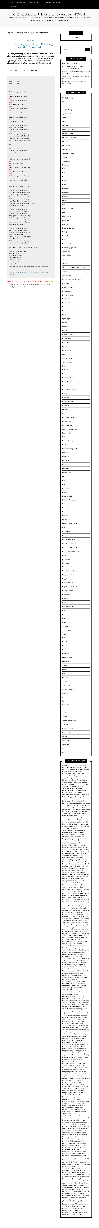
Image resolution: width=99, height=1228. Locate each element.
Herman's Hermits (68, 378)
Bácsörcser (66, 165)
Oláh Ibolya (66, 622)
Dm (15, 153)
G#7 (10, 165)
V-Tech (64, 736)
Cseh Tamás (66, 275)
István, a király (67, 425)
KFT (63, 476)
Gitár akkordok (14, 6)
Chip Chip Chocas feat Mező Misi (73, 267)
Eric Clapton (66, 330)
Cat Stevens (66, 256)
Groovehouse (67, 362)
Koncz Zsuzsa (67, 508)
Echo (64, 307)
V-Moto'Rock (66, 732)
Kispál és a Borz (67, 496)
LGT (63, 527)
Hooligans (65, 397)
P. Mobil (65, 642)
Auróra (64, 157)
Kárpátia (65, 453)
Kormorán (65, 516)
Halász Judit (66, 370)
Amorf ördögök (67, 133)
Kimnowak (66, 488)
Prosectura (66, 661)
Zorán (64, 752)
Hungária (65, 405)
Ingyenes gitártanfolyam (17, 2)
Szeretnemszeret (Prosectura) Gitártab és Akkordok (74, 67)
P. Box (64, 638)
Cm (10, 90)
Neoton (65, 598)
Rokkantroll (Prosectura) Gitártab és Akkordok (75, 83)
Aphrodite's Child (68, 153)
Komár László (67, 504)
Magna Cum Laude (69, 543)
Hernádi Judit (67, 382)
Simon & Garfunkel (68, 689)
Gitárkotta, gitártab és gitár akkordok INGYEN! (49, 14)
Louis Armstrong (68, 531)
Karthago (65, 456)
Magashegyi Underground (71, 539)
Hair (63, 366)
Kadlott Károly (67, 433)
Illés (63, 413)
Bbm (10, 106)
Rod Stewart (66, 677)
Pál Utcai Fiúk (67, 646)
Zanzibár (65, 748)
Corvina (65, 271)
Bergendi (65, 188)
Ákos (64, 118)
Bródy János (66, 240)
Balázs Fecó (66, 173)
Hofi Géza (65, 393)
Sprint (64, 701)
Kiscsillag (31, 41)
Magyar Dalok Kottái (35, 2)
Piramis (64, 650)
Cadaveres (66, 252)
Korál (64, 512)
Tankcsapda (66, 709)
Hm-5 (11, 94)
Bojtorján (65, 220)
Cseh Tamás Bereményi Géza (72, 279)
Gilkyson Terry (67, 358)
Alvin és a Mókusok (69, 129)
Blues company (67, 208)
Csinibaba (65, 283)
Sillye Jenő (66, 685)
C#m (10, 111)
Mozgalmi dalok (67, 575)
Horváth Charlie (67, 401)
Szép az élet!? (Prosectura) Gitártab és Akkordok (76, 72)
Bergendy (65, 192)
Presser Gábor (67, 657)
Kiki (63, 484)
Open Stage (66, 630)
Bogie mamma (67, 216)
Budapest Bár (67, 244)
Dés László (66, 303)
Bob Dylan (66, 212)
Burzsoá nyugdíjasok (69, 248)
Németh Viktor (67, 591)
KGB (63, 480)
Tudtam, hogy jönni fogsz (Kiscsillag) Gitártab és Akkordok (31, 46)
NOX (64, 610)
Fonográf (65, 342)
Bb (10, 148)
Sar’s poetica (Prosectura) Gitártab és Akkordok (75, 78)
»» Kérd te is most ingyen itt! (28, 287)
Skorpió (65, 693)
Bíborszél (65, 196)
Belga (64, 185)
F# (10, 115)
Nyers (64, 614)
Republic (65, 669)
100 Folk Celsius (67, 98)
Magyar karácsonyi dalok (71, 551)
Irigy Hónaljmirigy (68, 417)
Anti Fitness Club (68, 149)
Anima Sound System (69, 137)
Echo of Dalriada (68, 311)
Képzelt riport (67, 468)
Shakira (64, 681)
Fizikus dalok (66, 338)
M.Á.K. (64, 535)
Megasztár (66, 563)
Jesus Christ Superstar (70, 429)
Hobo (64, 386)
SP (63, 697)
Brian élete (66, 236)
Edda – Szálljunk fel (69, 63)
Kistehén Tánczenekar (70, 500)
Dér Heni (65, 299)
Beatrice (65, 181)
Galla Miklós (66, 350)
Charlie (64, 263)
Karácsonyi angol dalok (70, 449)
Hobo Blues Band (68, 389)
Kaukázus (65, 460)
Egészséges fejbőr (68, 319)
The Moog (65, 717)
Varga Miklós (66, 740)
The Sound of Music (69, 721)
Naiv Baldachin (67, 583)
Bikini (64, 200)
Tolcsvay (65, 724)
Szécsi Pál (65, 705)
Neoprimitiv (66, 594)
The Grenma (66, 713)
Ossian (64, 634)
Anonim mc (66, 145)
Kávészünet (66, 464)
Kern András (66, 472)
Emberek (65, 326)
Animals (65, 141)
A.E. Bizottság (67, 110)
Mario (64, 555)
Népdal (65, 602)
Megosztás (76, 37)
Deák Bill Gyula (67, 287)
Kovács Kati (66, 520)
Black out (65, 204)
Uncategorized (67, 728)
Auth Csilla (66, 161)
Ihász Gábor (66, 409)
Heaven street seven (69, 374)
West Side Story (67, 744)
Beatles (65, 177)
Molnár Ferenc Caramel (70, 571)
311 (63, 106)
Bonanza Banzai (68, 228)
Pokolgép (65, 654)
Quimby (65, 665)
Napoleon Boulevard (69, 587)
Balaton (65, 169)
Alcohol (65, 125)
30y (63, 102)
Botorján (65, 232)
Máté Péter (66, 559)
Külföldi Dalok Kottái (53, 2)
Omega (65, 626)
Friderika (65, 346)
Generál (65, 354)
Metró (64, 567)
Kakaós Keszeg (67, 441)
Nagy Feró (66, 579)
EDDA (64, 315)
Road (64, 673)
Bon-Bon (65, 224)
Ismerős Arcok (67, 421)
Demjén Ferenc (67, 295)
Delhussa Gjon (67, 291)
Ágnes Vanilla (67, 114)
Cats (63, 259)
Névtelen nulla (67, 606)
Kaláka (64, 445)
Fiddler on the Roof (69, 334)
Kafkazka (65, 437)
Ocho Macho (66, 618)
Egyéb (64, 323)
